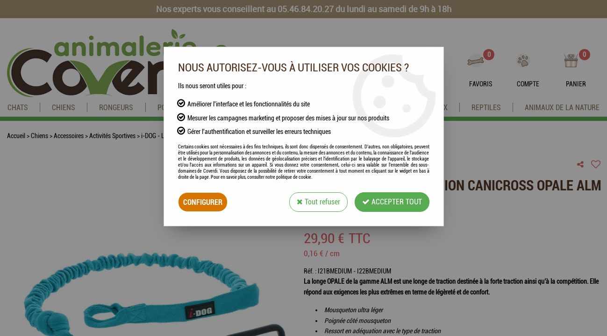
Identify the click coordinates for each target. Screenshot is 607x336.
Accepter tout (392, 201)
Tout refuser (318, 201)
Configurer (202, 202)
